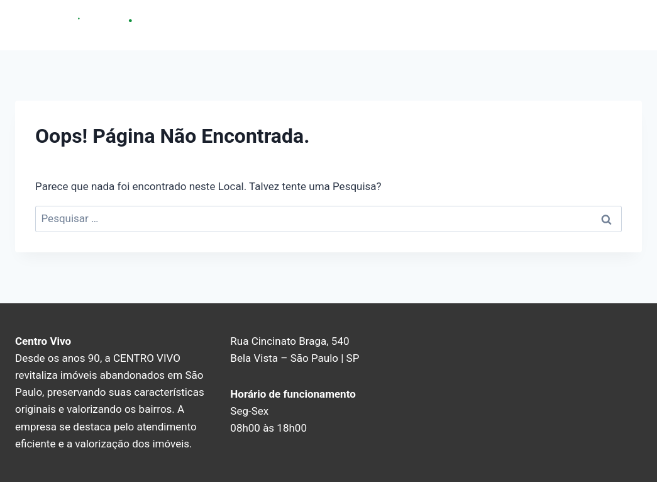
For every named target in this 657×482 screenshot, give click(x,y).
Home (475, 24)
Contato (582, 24)
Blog (625, 24)
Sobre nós (527, 24)
